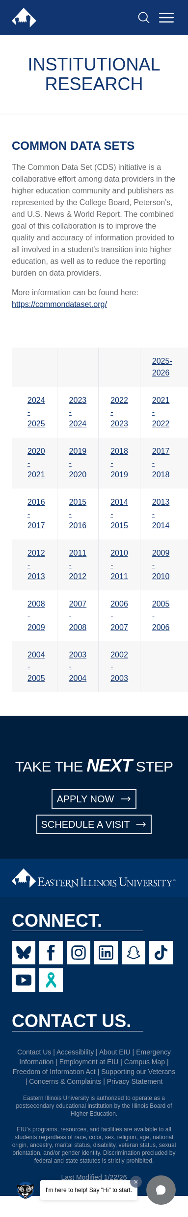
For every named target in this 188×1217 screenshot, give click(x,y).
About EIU (115, 1052)
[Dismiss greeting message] (136, 1182)
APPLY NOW (93, 799)
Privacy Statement (135, 1081)
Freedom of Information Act (54, 1072)
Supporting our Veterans (138, 1072)
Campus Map (144, 1062)
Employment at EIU (89, 1062)
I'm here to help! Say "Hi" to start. (89, 1190)
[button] (161, 1190)
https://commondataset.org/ (59, 304)
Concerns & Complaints (65, 1081)
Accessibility (75, 1052)
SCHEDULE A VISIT (94, 824)
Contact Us (34, 1052)
